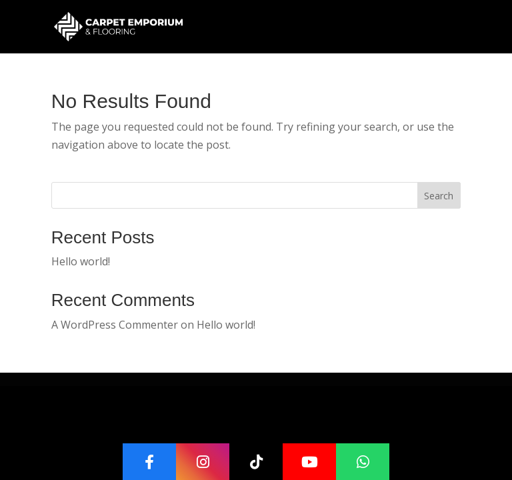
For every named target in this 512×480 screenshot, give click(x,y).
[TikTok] (256, 461)
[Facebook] (149, 461)
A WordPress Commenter (114, 324)
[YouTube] (309, 461)
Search (438, 195)
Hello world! (80, 261)
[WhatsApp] (362, 461)
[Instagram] (202, 461)
